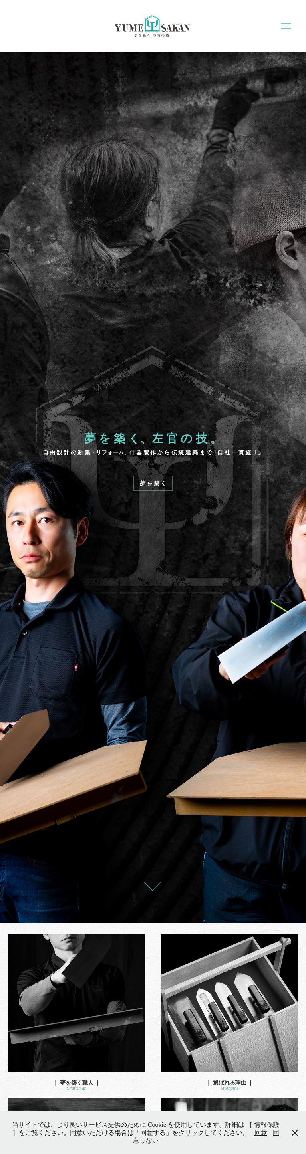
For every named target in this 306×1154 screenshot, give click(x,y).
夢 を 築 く (153, 483)
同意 (260, 1132)
